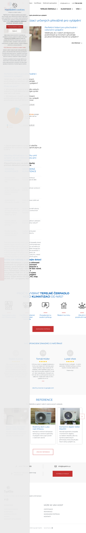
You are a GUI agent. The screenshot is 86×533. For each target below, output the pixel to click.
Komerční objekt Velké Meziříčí (69, 428)
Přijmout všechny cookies (15, 26)
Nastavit (14, 31)
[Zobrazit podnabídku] (57, 9)
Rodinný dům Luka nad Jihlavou (41, 428)
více (43, 381)
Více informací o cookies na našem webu (15, 47)
